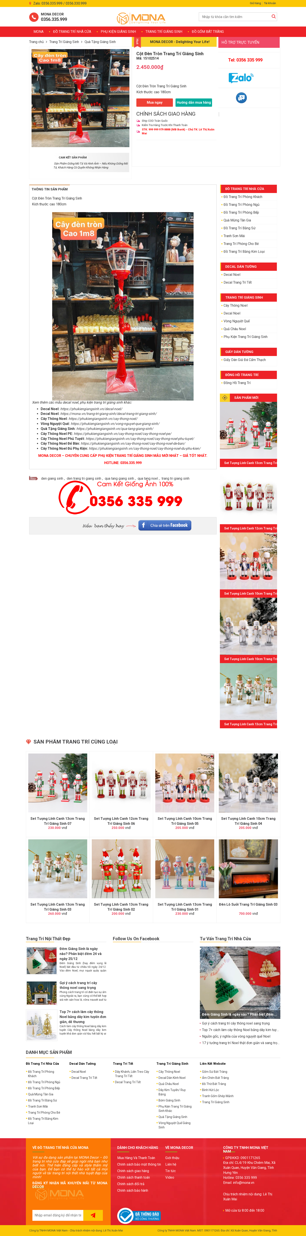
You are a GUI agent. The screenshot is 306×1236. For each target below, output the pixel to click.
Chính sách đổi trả (130, 1184)
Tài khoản (270, 3)
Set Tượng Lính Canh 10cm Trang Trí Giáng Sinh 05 (261, 593)
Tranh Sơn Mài (234, 236)
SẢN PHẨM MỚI (246, 398)
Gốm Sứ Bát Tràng (214, 1071)
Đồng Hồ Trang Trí (237, 383)
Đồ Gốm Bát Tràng (208, 32)
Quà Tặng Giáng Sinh (100, 42)
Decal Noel (232, 275)
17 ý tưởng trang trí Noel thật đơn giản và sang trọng (241, 1043)
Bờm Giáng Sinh (169, 1100)
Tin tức (170, 1171)
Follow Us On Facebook (136, 938)
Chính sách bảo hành (132, 1190)
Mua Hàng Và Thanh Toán (136, 1158)
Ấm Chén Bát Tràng (215, 1078)
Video (169, 1177)
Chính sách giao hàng (133, 1171)
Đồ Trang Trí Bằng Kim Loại (244, 252)
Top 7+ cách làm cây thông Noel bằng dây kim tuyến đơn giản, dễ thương (83, 1017)
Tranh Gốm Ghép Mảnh (218, 1096)
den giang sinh (52, 478)
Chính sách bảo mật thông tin (139, 1164)
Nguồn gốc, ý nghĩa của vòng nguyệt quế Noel (236, 1036)
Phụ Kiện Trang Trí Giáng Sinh (246, 337)
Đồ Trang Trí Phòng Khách (243, 197)
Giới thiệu (172, 1158)
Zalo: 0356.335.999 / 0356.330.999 (60, 3)
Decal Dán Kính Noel (172, 1078)
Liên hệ (170, 1164)
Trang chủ (36, 42)
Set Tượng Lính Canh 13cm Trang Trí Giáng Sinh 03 (261, 724)
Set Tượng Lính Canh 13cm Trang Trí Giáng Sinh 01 (185, 907)
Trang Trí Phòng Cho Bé (241, 244)
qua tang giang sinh (119, 478)
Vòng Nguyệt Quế (237, 321)
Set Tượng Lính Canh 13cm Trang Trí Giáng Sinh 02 (121, 907)
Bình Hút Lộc (210, 1090)
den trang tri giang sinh (84, 478)
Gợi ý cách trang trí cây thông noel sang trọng (236, 1023)
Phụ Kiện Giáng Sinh (118, 32)
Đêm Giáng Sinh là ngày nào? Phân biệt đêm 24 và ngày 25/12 (81, 954)
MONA (38, 32)
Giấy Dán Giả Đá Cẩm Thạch (245, 360)
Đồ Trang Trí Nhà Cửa (72, 32)
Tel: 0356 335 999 (245, 60)
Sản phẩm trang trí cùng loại (75, 742)
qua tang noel (148, 478)
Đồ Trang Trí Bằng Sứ (240, 228)
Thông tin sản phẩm (50, 189)
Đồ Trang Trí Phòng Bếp (241, 212)
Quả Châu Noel (235, 329)
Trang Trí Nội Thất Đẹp (48, 938)
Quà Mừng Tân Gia (237, 220)
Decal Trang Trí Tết (238, 282)
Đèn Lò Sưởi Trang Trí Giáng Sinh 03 (248, 904)
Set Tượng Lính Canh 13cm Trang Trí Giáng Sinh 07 (261, 463)
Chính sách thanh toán (133, 1177)
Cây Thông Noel (235, 305)
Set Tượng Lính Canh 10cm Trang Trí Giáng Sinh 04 (261, 659)
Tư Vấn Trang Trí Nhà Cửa (225, 938)
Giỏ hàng (255, 3)
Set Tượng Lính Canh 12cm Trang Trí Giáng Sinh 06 (261, 528)
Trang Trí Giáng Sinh (163, 32)
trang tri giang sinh (175, 478)
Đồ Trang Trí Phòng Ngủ (241, 205)
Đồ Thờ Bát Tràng (214, 1084)
